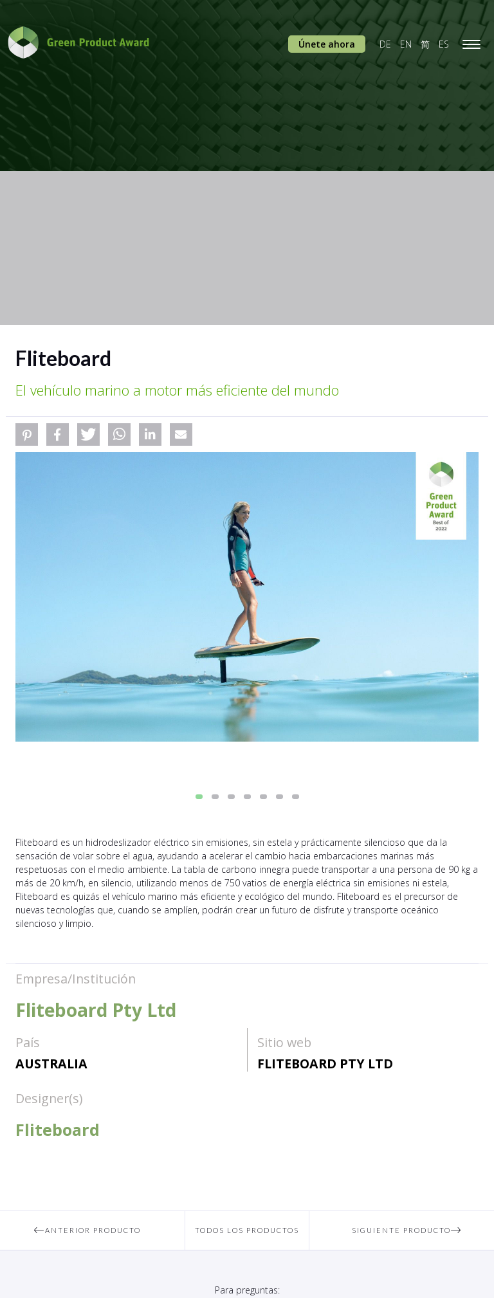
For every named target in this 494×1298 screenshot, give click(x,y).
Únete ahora (326, 44)
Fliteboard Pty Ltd (325, 1063)
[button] (26, 434)
